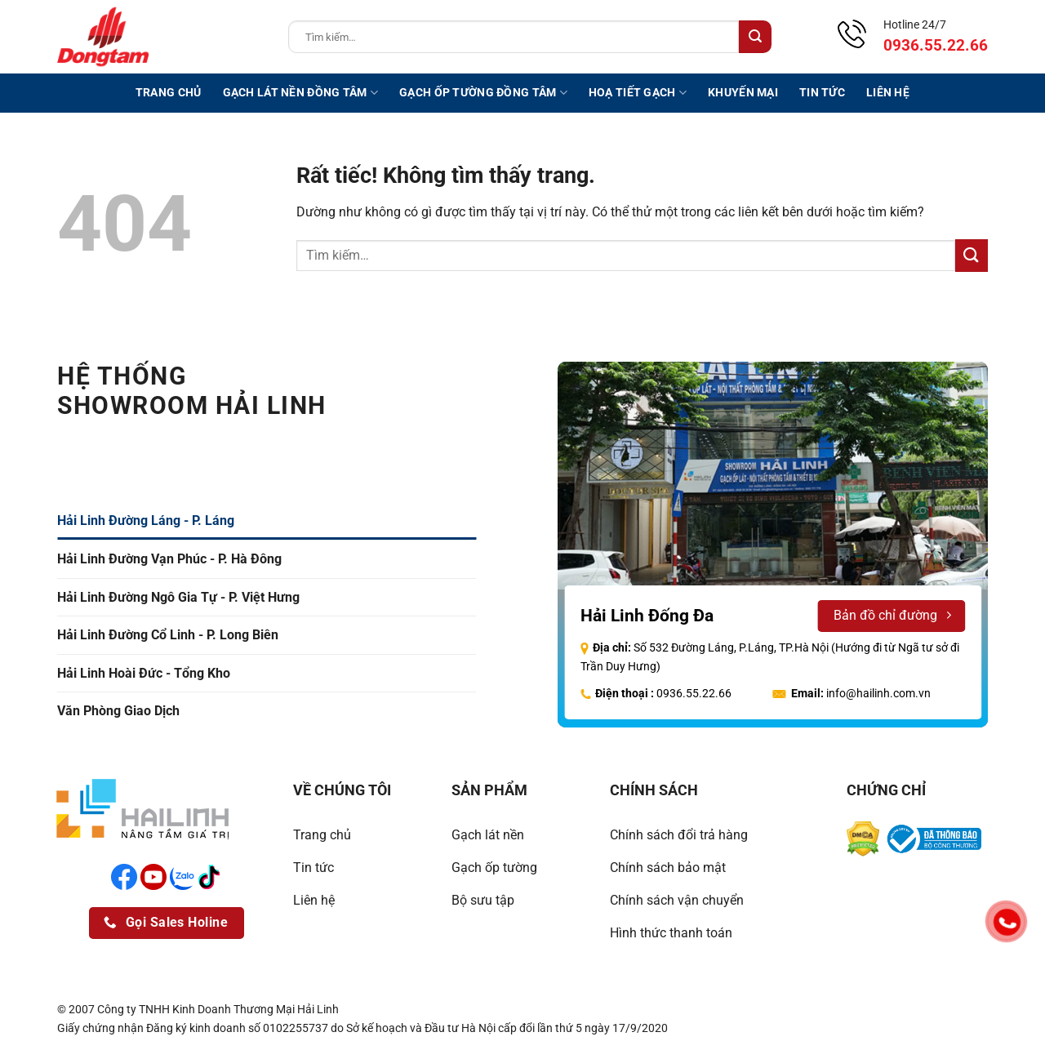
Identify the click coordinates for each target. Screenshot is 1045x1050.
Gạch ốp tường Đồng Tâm (483, 92)
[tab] (266, 521)
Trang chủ (169, 93)
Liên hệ (887, 93)
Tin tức (822, 93)
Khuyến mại (743, 93)
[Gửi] (755, 36)
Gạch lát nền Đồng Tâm (301, 92)
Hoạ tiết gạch (638, 92)
